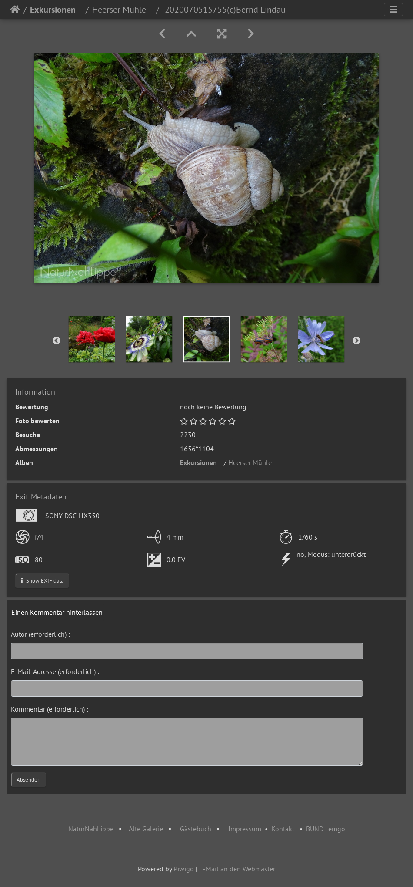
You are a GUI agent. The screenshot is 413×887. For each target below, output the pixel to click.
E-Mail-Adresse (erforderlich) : (55, 671)
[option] (91, 339)
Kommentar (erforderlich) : (49, 709)
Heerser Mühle (122, 9)
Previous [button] (56, 341)
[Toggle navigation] (393, 9)
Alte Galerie (146, 828)
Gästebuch (196, 828)
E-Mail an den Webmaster (237, 868)
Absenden (28, 779)
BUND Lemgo (325, 828)
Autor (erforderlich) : (40, 634)
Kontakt (282, 828)
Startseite (15, 9)
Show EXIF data (42, 580)
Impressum (244, 828)
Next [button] (356, 341)
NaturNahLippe (90, 828)
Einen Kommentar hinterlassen (57, 612)
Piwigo (183, 868)
